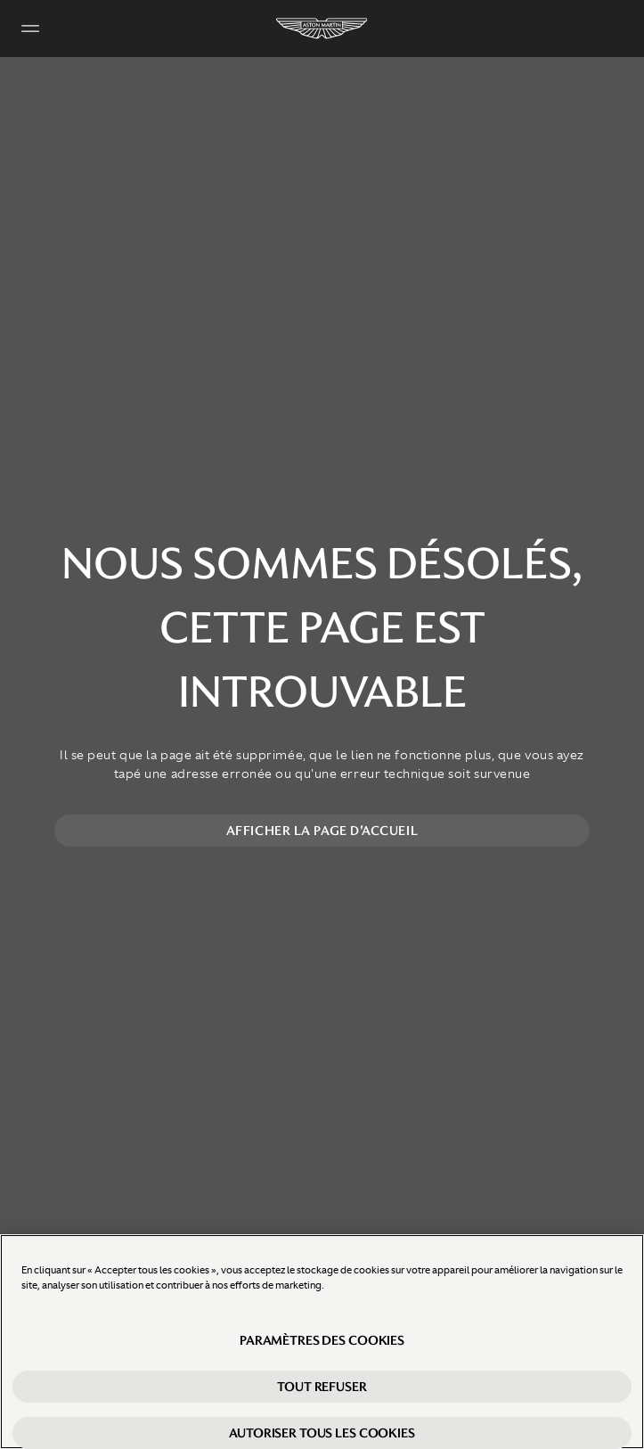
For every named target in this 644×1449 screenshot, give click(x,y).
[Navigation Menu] (30, 28)
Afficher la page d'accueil (322, 830)
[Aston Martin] (322, 28)
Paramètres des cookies (322, 1340)
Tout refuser (321, 1387)
